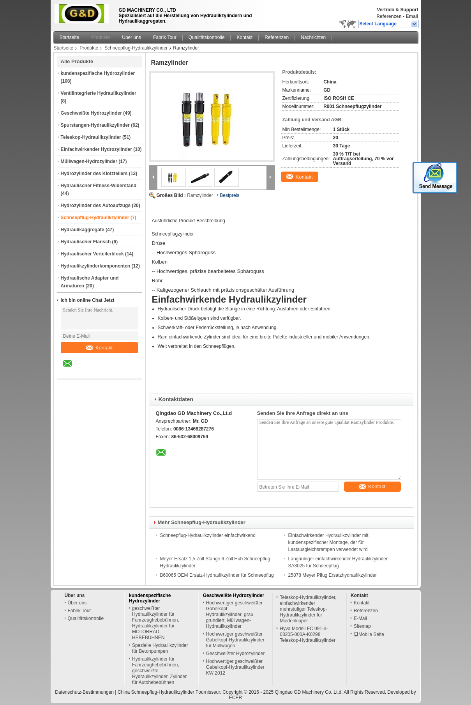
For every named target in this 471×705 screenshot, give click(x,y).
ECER (235, 697)
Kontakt (244, 37)
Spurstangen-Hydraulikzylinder (95, 125)
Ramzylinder (200, 195)
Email (412, 16)
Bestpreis (229, 195)
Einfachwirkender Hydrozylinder (96, 149)
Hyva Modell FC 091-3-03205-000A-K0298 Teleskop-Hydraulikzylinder (307, 634)
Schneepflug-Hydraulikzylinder (136, 48)
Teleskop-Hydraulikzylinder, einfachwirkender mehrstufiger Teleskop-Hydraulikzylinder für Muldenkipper (308, 609)
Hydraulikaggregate (82, 229)
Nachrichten (313, 37)
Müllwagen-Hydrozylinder (89, 161)
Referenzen (389, 16)
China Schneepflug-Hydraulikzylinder (156, 692)
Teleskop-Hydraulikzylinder (91, 137)
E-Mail (360, 618)
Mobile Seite (369, 634)
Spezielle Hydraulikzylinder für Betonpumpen (160, 648)
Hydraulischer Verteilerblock (92, 254)
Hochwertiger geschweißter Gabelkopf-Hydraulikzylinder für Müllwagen (235, 639)
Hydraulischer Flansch (86, 241)
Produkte (100, 37)
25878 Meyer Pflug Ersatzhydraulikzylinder (332, 575)
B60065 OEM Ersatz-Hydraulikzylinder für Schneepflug (217, 575)
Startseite (69, 37)
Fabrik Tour (164, 37)
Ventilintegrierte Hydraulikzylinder (98, 93)
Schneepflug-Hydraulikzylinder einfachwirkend (208, 535)
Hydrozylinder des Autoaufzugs (96, 205)
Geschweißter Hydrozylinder (235, 653)
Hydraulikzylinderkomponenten (96, 266)
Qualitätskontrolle (207, 37)
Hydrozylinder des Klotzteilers (94, 173)
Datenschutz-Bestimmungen (84, 692)
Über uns (131, 37)
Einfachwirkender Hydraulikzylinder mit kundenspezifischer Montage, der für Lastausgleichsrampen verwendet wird (328, 542)
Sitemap (362, 626)
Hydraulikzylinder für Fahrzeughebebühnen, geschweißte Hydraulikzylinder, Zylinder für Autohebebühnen (159, 670)
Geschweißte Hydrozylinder (91, 113)
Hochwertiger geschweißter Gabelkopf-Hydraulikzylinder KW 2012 (235, 667)
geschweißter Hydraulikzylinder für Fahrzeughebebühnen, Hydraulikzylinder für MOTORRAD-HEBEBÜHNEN (155, 623)
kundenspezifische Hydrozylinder (98, 73)
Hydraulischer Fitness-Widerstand (99, 185)
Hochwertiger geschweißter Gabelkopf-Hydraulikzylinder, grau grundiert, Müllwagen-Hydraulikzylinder (234, 614)
